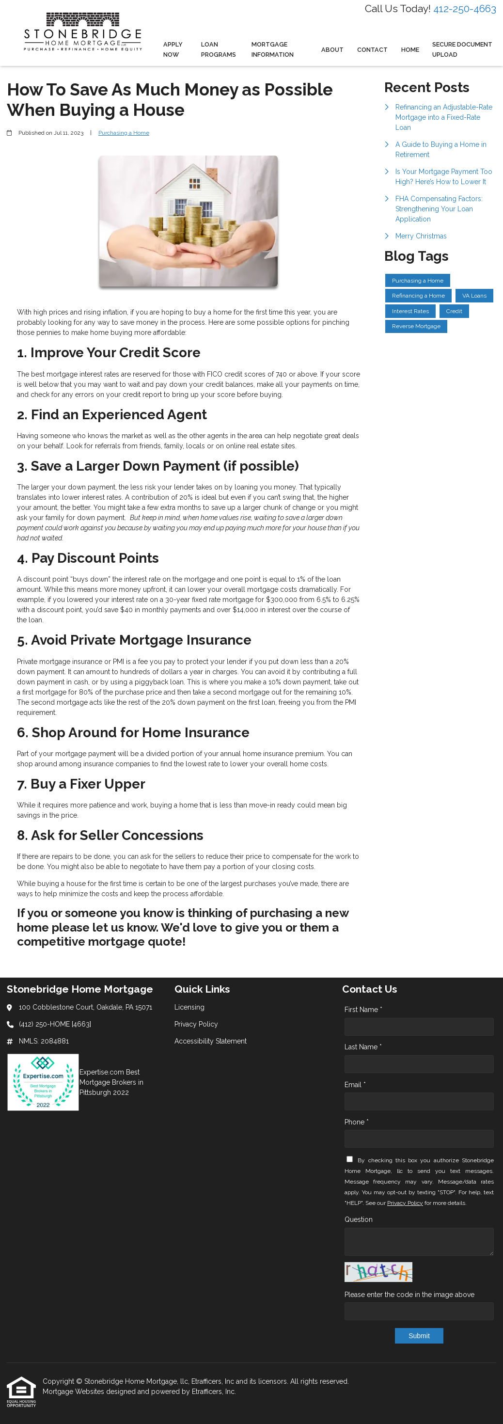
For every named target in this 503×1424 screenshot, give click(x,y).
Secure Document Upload (462, 49)
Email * (355, 1085)
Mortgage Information (273, 49)
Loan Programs (218, 49)
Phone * (357, 1122)
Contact (372, 49)
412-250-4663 (464, 8)
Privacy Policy (405, 1203)
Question (359, 1219)
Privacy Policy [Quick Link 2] (196, 1024)
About (332, 49)
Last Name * (363, 1047)
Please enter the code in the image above (409, 1294)
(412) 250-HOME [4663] (55, 1024)
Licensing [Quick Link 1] (189, 1007)
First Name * (363, 1009)
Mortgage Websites (74, 1391)
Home (410, 49)
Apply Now (173, 49)
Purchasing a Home (123, 132)
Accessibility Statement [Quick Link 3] (210, 1041)
